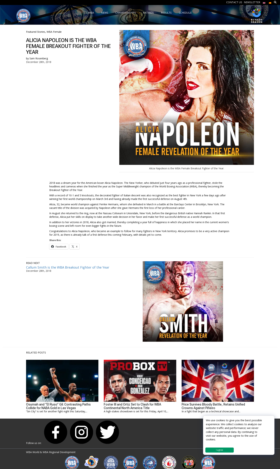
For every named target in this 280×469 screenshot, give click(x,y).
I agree (219, 449)
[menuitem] (264, 2)
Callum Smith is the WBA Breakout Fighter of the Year (67, 267)
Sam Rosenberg (38, 58)
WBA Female (54, 31)
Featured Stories (35, 31)
